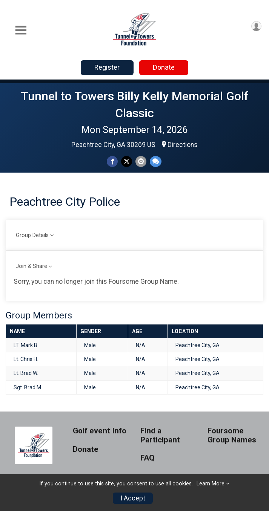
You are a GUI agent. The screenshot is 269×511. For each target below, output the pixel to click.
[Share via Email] (140, 161)
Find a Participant (160, 435)
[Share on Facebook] (112, 161)
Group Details (32, 235)
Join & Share (31, 266)
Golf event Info (99, 431)
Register (107, 67)
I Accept (132, 498)
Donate (164, 67)
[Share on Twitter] (126, 161)
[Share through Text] (155, 161)
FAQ (147, 458)
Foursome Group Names (232, 435)
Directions (183, 144)
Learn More (210, 483)
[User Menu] (256, 26)
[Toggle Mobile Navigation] (20, 30)
